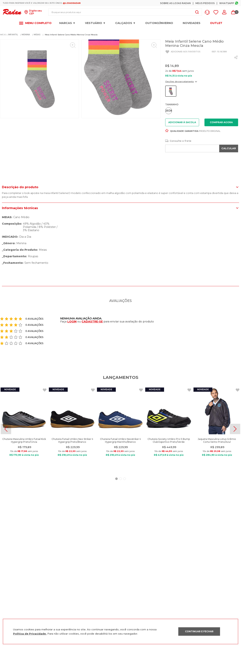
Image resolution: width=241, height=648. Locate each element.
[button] (208, 12)
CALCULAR (228, 147)
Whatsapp (226, 3)
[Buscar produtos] (197, 12)
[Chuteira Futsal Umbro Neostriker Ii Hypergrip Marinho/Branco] (120, 428)
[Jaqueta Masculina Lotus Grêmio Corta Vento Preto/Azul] (216, 428)
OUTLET (216, 23)
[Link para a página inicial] (3, 34)
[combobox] (125, 12)
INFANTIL (13, 34)
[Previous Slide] (6, 428)
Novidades (191, 23)
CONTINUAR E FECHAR (199, 631)
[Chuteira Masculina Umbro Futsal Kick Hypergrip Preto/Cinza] (24, 428)
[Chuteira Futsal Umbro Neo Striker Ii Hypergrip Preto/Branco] (72, 428)
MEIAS (37, 34)
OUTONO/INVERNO (159, 23)
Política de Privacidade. (30, 633)
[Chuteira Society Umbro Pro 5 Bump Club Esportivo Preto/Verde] (168, 428)
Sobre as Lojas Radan (175, 3)
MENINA (26, 34)
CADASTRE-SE (92, 321)
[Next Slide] (235, 428)
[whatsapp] (236, 57)
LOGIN (72, 321)
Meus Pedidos (205, 3)
